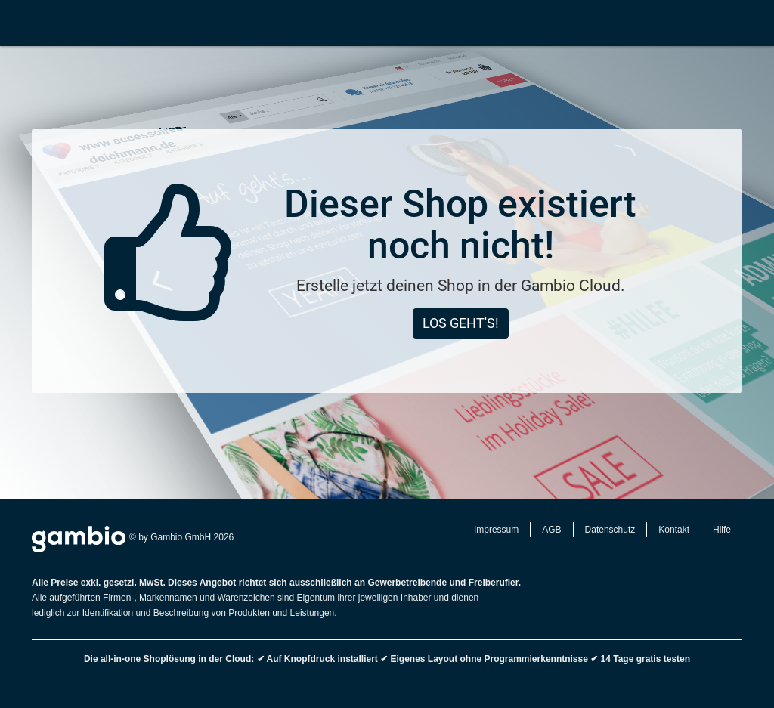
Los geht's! (461, 323)
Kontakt (673, 529)
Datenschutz (610, 529)
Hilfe (722, 529)
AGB (551, 529)
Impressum (496, 529)
